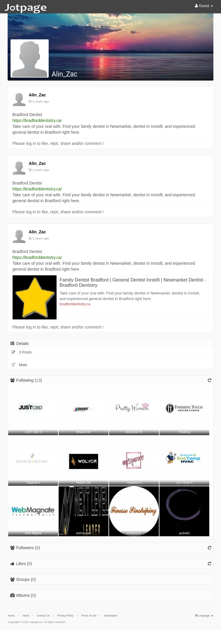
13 (38, 380)
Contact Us (43, 615)
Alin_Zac (64, 74)
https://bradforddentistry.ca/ (37, 120)
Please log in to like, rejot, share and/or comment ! (57, 143)
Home (11, 615)
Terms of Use (88, 615)
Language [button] (204, 615)
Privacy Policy (65, 615)
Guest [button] (204, 6)
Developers (111, 615)
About (25, 615)
